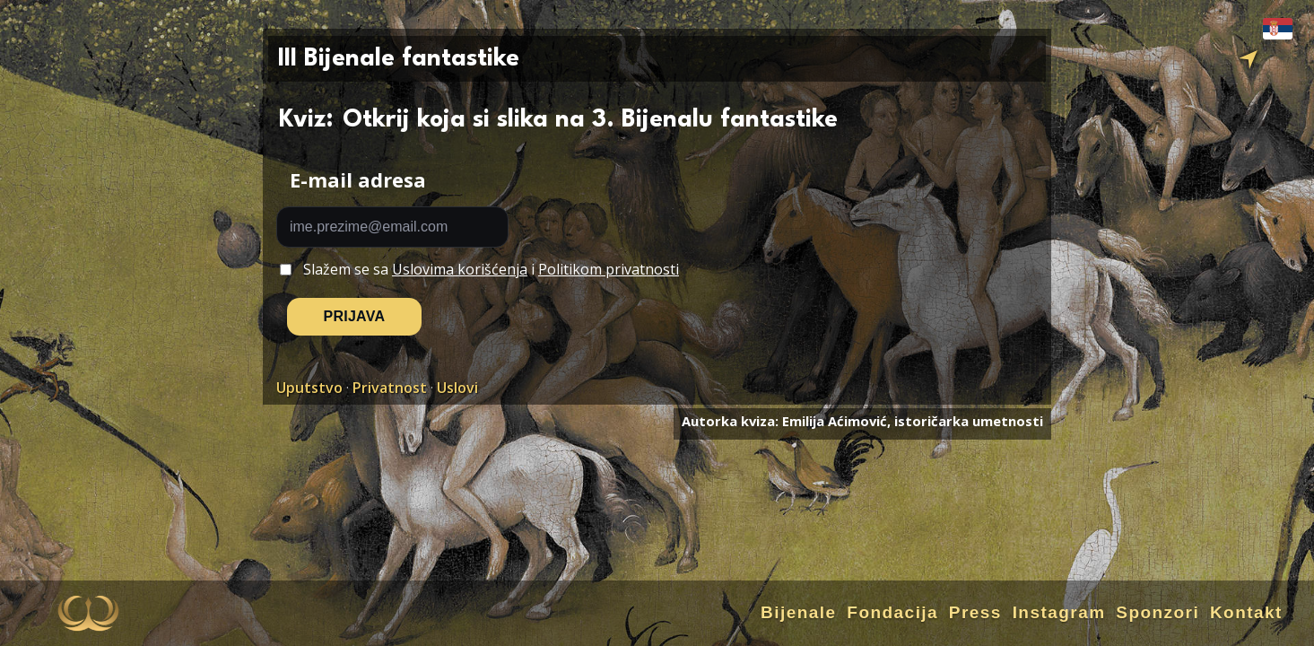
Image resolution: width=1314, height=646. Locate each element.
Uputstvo (309, 387)
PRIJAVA (355, 316)
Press (975, 612)
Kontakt (1246, 612)
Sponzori (1157, 612)
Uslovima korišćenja (459, 269)
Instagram (1059, 612)
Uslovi (457, 387)
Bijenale (799, 612)
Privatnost (389, 387)
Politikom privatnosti (608, 269)
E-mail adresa (358, 180)
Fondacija (892, 612)
